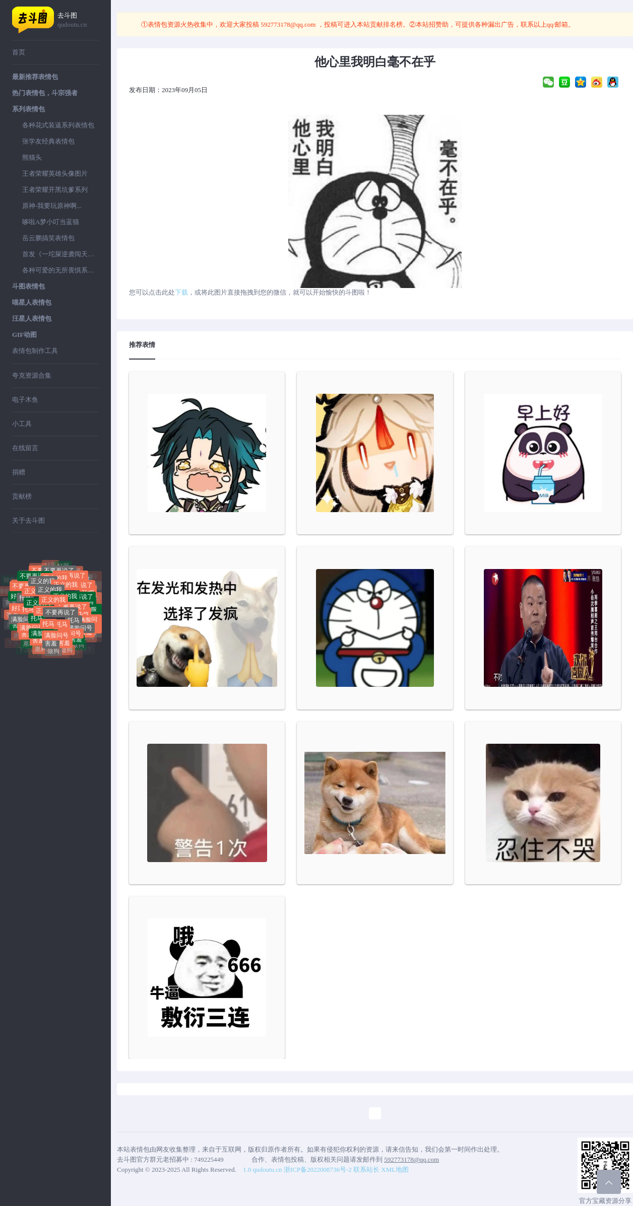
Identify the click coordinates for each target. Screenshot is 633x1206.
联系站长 (366, 1169)
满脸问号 (23, 620)
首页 (18, 52)
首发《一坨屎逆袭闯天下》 (60, 254)
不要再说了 (70, 578)
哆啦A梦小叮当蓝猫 (50, 222)
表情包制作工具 (35, 350)
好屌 (63, 567)
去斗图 (78, 20)
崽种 (29, 645)
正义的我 (50, 593)
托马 (25, 600)
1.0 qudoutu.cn (262, 1169)
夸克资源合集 (31, 375)
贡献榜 (22, 496)
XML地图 (395, 1169)
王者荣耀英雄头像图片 (55, 173)
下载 (181, 292)
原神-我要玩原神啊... (52, 205)
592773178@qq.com (288, 24)
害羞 (38, 640)
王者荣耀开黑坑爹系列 (55, 189)
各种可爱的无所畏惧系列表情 (60, 270)
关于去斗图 (28, 520)
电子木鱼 (25, 399)
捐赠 (18, 472)
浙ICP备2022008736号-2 (318, 1169)
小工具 (22, 424)
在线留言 (25, 448)
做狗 (53, 652)
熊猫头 (32, 157)
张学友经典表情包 (48, 141)
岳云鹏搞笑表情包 (48, 238)
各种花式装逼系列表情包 (58, 125)
